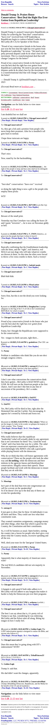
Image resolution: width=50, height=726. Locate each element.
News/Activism (43, 2)
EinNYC (33, 398)
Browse (4, 4)
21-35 (12, 109)
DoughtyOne (34, 307)
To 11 (26, 428)
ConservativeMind (38, 682)
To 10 (26, 549)
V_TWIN (32, 234)
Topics (36, 4)
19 (2, 655)
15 (2, 547)
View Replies (29, 120)
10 (2, 366)
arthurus (33, 602)
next (17, 109)
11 (2, 398)
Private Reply (17, 120)
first (3, 109)
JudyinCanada (34, 265)
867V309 (32, 205)
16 (2, 576)
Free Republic (6, 2)
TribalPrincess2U (37, 655)
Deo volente (34, 422)
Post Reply (6, 120)
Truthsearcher (35, 501)
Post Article (44, 4)
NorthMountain (35, 167)
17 (2, 602)
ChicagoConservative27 (38, 118)
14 (2, 501)
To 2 (25, 371)
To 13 (26, 504)
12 (2, 422)
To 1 (25, 145)
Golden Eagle (36, 629)
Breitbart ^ (5, 23)
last (21, 109)
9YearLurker (34, 285)
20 (2, 682)
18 (2, 629)
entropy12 (34, 366)
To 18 (26, 688)
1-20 (7, 109)
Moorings (33, 475)
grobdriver (33, 342)
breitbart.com (27, 86)
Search (10, 4)
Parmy (31, 143)
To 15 (26, 580)
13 (2, 475)
